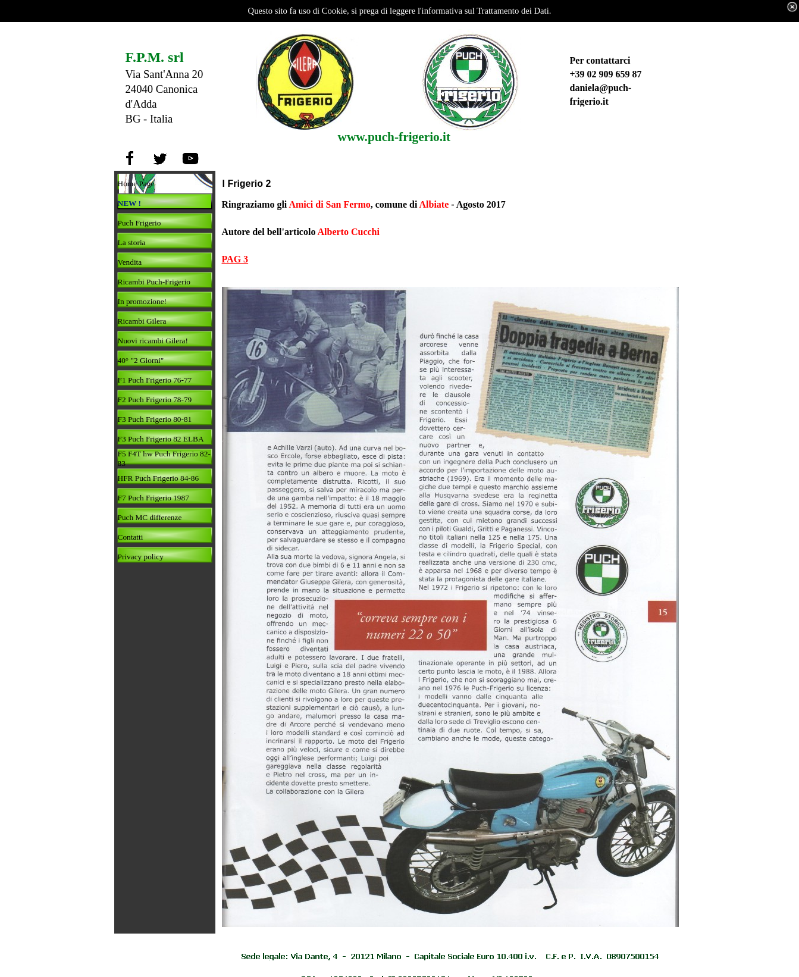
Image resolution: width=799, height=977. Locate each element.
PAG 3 (235, 259)
